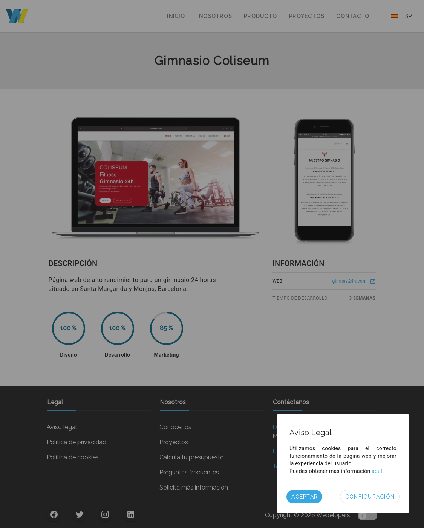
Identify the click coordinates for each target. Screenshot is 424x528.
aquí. (378, 471)
